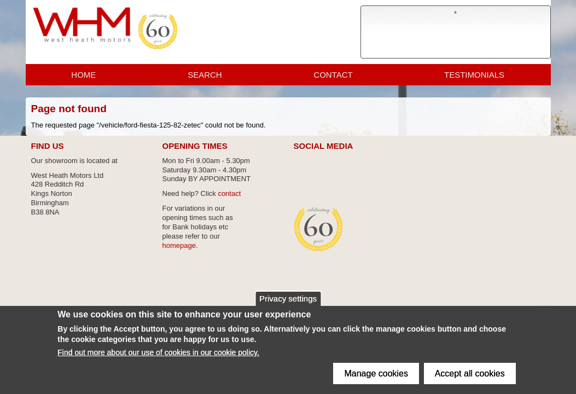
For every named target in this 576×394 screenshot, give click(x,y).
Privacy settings (288, 298)
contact (229, 193)
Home (83, 76)
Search (205, 76)
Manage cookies (376, 373)
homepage (179, 245)
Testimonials (474, 76)
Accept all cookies (470, 373)
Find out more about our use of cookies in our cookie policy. (158, 352)
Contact (332, 76)
